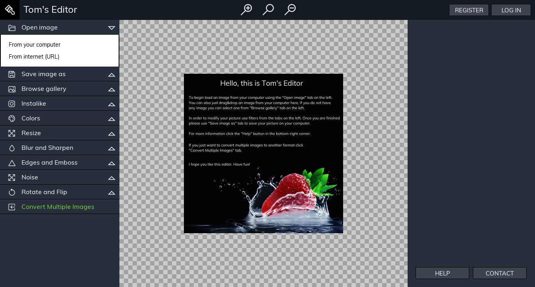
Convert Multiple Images (51, 206)
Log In (511, 10)
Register (469, 10)
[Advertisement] (471, 201)
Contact (500, 273)
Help (442, 273)
